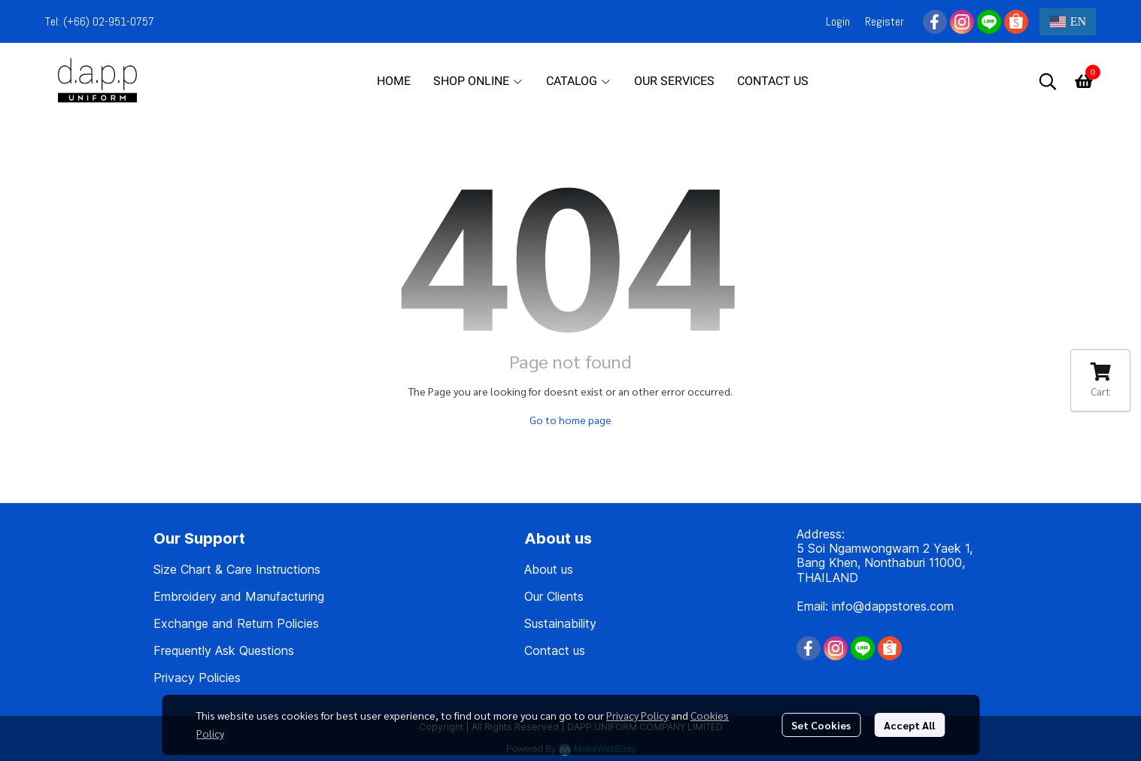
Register (884, 21)
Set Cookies (821, 725)
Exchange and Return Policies (236, 623)
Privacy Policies (197, 677)
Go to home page (570, 419)
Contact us (554, 650)
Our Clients (554, 596)
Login (838, 21)
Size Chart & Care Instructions (236, 569)
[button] (1067, 21)
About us (548, 569)
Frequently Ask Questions (223, 650)
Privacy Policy (637, 715)
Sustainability (560, 623)
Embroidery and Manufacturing (238, 596)
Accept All (909, 725)
